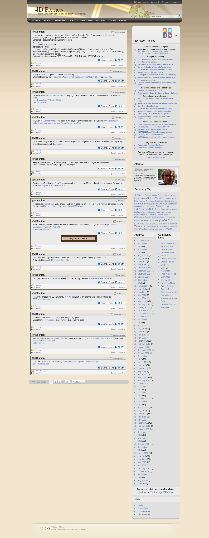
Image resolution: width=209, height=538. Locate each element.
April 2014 (142, 298)
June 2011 (142, 414)
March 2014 (143, 301)
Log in (140, 505)
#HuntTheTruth (101, 204)
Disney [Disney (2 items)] (174, 204)
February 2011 (144, 426)
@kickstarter (110, 35)
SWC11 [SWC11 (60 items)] (166, 220)
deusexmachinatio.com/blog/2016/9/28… (81, 77)
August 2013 (143, 326)
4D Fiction (49, 9)
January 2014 (143, 307)
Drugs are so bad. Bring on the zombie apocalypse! (157, 103)
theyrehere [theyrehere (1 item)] (165, 224)
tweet (114, 65)
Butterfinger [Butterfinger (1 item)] (150, 201)
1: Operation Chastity (159, 51)
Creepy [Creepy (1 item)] (150, 204)
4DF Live (137, 2)
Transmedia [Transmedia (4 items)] (140, 226)
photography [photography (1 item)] (139, 217)
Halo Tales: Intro (144, 51)
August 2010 (143, 453)
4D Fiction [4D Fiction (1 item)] (138, 195)
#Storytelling (38, 343)
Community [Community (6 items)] (140, 203)
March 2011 (143, 423)
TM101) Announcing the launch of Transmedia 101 (157, 124)
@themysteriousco (52, 278)
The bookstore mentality (147, 80)
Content (46, 20)
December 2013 (144, 310)
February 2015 (144, 268)
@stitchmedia (43, 229)
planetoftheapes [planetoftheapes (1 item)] (150, 217)
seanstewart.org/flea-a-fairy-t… (60, 123)
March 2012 (143, 377)
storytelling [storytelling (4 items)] (154, 220)
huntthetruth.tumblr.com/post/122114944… (66, 206)
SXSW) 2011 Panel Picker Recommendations (155, 132)
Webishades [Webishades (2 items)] (144, 229)
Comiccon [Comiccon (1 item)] (173, 201)
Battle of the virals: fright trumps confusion (154, 111)
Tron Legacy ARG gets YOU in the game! (153, 114)
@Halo (43, 102)
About (145, 2)
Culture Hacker (167, 262)
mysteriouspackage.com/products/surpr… (82, 361)
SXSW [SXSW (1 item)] (136, 224)
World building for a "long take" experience (154, 67)
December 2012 (144, 350)
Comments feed (144, 511)
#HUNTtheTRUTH (57, 95)
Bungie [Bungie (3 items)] (142, 201)
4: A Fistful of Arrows (160, 53)
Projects (174, 2)
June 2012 (142, 368)
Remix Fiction (167, 286)
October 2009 (143, 471)
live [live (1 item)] (143, 212)
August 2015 (143, 255)
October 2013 (143, 316)
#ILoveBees (49, 204)
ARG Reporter (167, 249)
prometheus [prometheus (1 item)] (161, 217)
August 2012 (143, 362)
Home (37, 20)
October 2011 (143, 398)
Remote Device (167, 289)
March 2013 (143, 341)
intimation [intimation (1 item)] (174, 209)
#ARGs (36, 102)
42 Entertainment (168, 243)
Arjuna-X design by (72, 529)
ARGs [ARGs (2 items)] (161, 198)
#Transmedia (57, 77)
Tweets (38, 63)
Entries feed (143, 508)
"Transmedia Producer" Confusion (151, 145)
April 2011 (142, 420)
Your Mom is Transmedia (147, 62)
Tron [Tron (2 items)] (136, 229)
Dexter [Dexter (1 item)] (155, 204)
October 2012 (143, 353)
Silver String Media (169, 292)
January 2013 (143, 347)
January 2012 (143, 384)
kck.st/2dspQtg (39, 38)
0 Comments (36, 65)
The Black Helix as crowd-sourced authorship (155, 70)
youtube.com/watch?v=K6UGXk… (47, 227)
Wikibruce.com (145, 174)
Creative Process (60, 20)
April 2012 (142, 374)
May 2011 (142, 417)
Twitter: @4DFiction (161, 492)
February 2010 (144, 468)
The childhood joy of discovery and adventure (155, 59)
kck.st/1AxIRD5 (62, 260)
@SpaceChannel (92, 338)
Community (155, 2)
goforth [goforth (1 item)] (169, 206)
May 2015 (142, 265)
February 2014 (144, 304)
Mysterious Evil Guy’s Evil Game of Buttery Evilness (158, 93)
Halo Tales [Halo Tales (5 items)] (154, 209)
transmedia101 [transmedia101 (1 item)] (152, 226)
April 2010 (142, 465)
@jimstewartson (40, 123)
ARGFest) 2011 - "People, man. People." (153, 129)
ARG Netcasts (167, 246)
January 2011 (143, 429)
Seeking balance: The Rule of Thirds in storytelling (157, 75)
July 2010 (142, 456)
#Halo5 (90, 204)
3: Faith (147, 53)
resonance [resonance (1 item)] (171, 217)
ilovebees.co (50, 320)
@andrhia (107, 77)
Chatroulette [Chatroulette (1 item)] (164, 201)
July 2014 (142, 289)
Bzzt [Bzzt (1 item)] (157, 201)
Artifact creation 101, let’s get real (150, 72)
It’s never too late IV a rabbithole (150, 90)
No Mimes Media (168, 283)
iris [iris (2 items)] (135, 212)
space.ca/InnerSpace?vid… (45, 341)
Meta (83, 20)
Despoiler (165, 265)
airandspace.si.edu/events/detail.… (53, 185)
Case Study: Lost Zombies (148, 106)
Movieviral (165, 280)
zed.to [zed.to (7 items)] (169, 229)
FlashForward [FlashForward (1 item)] (150, 206)
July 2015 (142, 258)
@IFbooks (110, 225)
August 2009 (143, 480)
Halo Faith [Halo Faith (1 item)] (145, 209)
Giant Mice (165, 277)
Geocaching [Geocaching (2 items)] (161, 206)
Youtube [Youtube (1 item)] (162, 229)
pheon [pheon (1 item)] (166, 214)
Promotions (100, 20)
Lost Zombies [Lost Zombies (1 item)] (151, 212)
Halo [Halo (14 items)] (137, 209)
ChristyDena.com (168, 259)
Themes (122, 20)
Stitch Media (166, 295)
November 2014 (144, 274)
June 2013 (142, 332)
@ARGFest (70, 297)
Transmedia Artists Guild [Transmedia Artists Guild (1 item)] (168, 226)
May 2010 (142, 462)
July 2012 (142, 365)
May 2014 (142, 295)
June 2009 (142, 483)
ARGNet (164, 256)
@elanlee (110, 121)
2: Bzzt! (140, 53)
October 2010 (143, 444)
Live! (175, 35)
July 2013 (142, 329)
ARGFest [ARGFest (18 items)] (152, 198)
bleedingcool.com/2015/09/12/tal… (48, 100)
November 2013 (144, 313)
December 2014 (144, 271)
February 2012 (144, 380)
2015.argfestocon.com (42, 299)
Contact (165, 2)
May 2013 (142, 335)
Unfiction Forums (168, 304)
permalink (121, 65)
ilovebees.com (52, 318)
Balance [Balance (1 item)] (168, 198)
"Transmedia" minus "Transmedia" (151, 148)
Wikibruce (165, 307)
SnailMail (112, 20)
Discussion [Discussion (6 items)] (165, 203)
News (90, 20)
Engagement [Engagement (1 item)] (139, 206)
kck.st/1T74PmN (107, 278)
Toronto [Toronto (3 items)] (173, 224)
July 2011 (142, 411)
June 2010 (142, 459)
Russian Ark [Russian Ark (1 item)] (139, 221)
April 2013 (142, 338)
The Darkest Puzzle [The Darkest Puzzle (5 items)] (150, 223)
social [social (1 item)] (146, 221)
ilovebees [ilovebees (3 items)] (165, 209)
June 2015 (142, 262)
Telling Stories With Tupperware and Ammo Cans (156, 77)
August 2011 (143, 408)
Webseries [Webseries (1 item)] (154, 229)
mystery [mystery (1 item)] (145, 214)
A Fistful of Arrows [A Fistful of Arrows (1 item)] (163, 195)
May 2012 (142, 371)
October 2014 (143, 277)
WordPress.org (144, 514)
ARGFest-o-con (167, 253)
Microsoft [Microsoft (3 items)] (160, 212)
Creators (74, 20)
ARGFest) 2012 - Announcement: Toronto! (154, 127)
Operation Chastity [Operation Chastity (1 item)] (156, 214)
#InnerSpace (106, 338)
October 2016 (143, 240)
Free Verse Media (168, 274)
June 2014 (142, 292)
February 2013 (144, 344)
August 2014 (143, 286)
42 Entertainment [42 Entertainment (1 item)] (149, 195)
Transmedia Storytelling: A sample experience (155, 64)
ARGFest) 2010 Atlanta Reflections (151, 135)
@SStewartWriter (48, 121)
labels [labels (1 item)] (139, 212)
